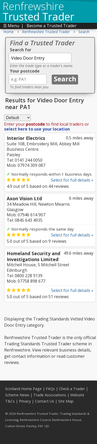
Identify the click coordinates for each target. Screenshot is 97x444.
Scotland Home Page (23, 388)
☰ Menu (11, 25)
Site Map (65, 401)
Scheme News (17, 394)
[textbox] (40, 58)
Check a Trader (72, 388)
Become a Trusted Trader (52, 25)
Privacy (25, 401)
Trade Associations (49, 394)
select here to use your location (37, 129)
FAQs (50, 388)
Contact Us (44, 401)
